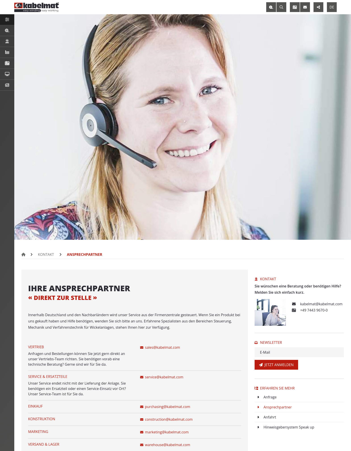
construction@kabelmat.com (166, 419)
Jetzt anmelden (276, 364)
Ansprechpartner (84, 254)
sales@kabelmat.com (160, 347)
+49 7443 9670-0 (309, 310)
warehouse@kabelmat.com (165, 444)
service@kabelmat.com (161, 377)
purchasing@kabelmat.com (165, 406)
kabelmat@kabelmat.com (316, 303)
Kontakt (46, 254)
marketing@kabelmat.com (164, 432)
